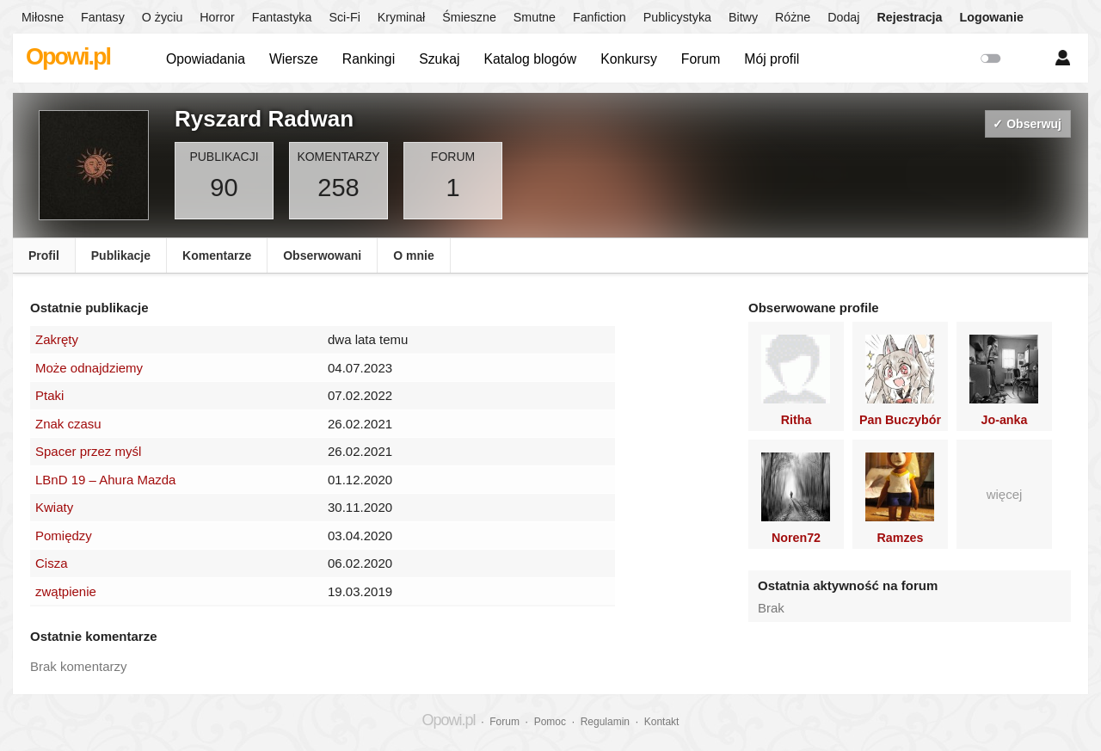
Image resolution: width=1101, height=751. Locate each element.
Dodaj (843, 17)
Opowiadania (205, 59)
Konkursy (628, 59)
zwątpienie (65, 591)
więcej (1005, 494)
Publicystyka (677, 17)
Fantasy (103, 17)
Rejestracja (909, 17)
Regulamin (605, 722)
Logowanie (992, 17)
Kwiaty (54, 507)
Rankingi (368, 59)
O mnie (413, 255)
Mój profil (771, 59)
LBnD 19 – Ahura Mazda (105, 479)
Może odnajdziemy (89, 367)
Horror (217, 17)
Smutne (535, 17)
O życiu (162, 17)
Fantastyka (282, 17)
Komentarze (216, 255)
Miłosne (43, 17)
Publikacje (121, 255)
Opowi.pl (68, 57)
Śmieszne (469, 17)
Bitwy (743, 17)
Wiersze (293, 59)
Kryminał (401, 17)
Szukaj (439, 59)
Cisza (51, 563)
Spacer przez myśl (88, 451)
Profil (43, 255)
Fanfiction (599, 17)
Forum (701, 59)
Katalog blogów (529, 59)
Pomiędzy (63, 535)
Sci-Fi (344, 17)
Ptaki (49, 395)
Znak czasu (68, 423)
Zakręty (56, 339)
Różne (792, 17)
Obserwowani (322, 255)
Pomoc (550, 722)
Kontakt (662, 722)
